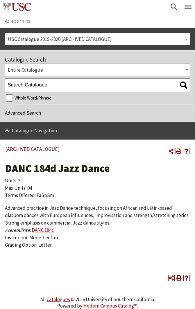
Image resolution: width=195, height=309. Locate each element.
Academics (17, 20)
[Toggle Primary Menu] (188, 7)
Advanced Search (23, 113)
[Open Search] (174, 7)
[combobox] (97, 39)
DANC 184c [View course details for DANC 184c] (43, 230)
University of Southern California (17, 7)
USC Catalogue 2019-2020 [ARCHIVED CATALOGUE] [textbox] (60, 39)
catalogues (58, 299)
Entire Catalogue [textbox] (25, 70)
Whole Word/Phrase (33, 98)
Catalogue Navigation (34, 130)
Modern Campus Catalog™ (110, 306)
